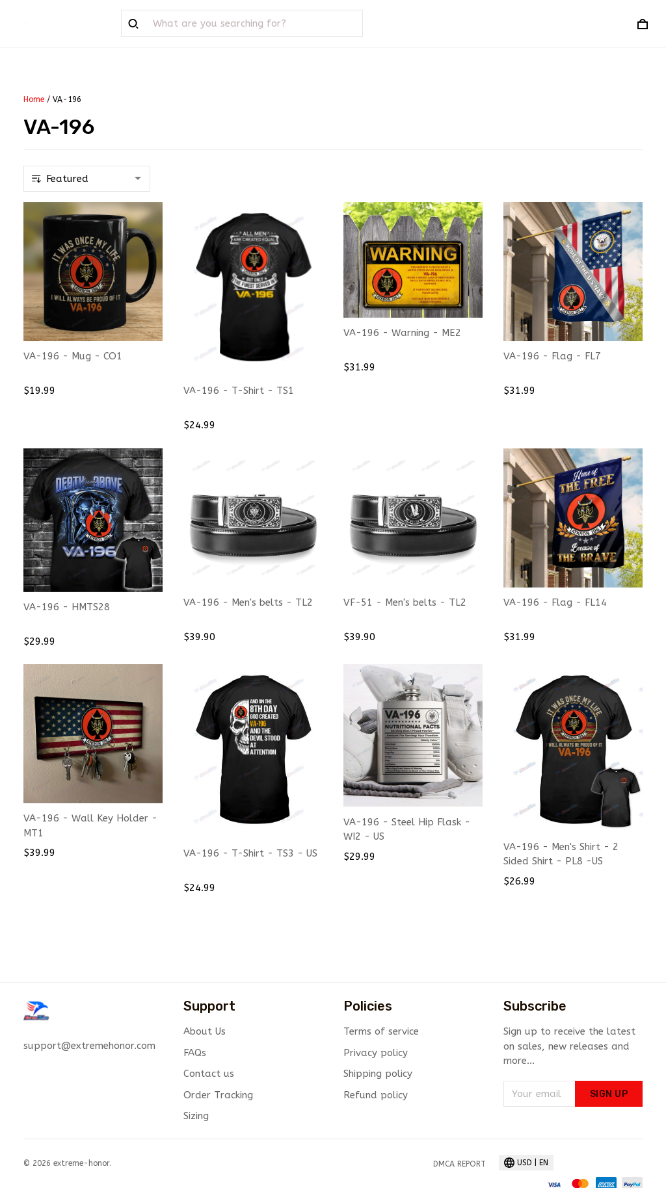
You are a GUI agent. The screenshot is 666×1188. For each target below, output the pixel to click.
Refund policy (375, 1095)
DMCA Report (459, 1164)
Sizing (196, 1116)
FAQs (194, 1053)
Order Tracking (218, 1095)
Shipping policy (377, 1073)
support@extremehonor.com (89, 1046)
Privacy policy (375, 1053)
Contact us (208, 1073)
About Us (204, 1031)
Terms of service (381, 1031)
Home (33, 99)
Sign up (609, 1094)
